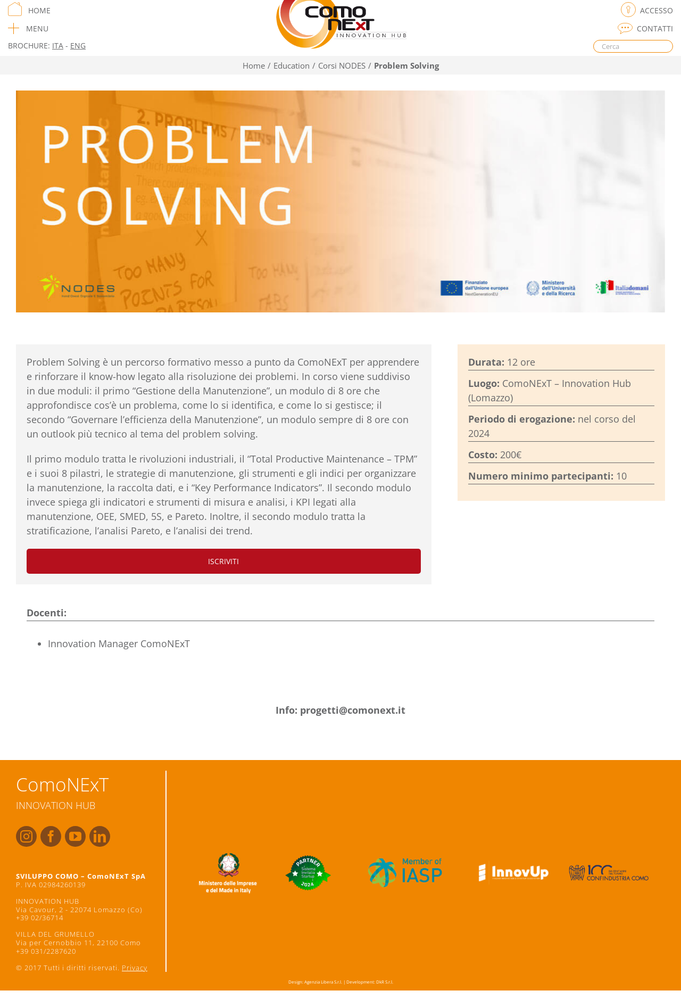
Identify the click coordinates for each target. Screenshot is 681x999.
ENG (78, 45)
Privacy (134, 967)
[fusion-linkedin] (99, 836)
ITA (57, 45)
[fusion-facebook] (50, 836)
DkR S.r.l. (384, 982)
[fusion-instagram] (26, 836)
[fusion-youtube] (75, 836)
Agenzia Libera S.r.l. (323, 982)
